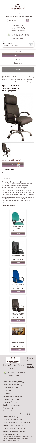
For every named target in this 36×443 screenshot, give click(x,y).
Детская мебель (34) (10, 402)
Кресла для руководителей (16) (14, 431)
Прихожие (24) (8, 411)
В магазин (18, 349)
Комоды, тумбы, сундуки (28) (13, 425)
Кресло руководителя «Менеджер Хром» (18, 314)
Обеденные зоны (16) (10, 387)
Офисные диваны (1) (10, 417)
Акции (18, 59)
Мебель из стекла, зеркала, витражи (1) (17, 422)
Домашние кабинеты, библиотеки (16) (16, 414)
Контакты (18, 63)
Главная (18, 51)
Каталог (18, 55)
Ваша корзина (8, 43)
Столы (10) (7, 390)
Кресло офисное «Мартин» (18, 227)
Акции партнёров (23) (10, 434)
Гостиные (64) (8, 408)
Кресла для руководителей (23, 79)
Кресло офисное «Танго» (18, 255)
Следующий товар (28, 77)
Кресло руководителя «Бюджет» (18, 285)
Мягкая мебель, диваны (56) (13, 396)
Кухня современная (18, 342)
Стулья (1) (6, 393)
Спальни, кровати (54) (11, 399)
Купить (18, 233)
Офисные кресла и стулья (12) (14, 428)
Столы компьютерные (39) (12, 420)
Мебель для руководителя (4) (13, 382)
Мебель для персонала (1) (12, 385)
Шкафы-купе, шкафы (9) (11, 405)
